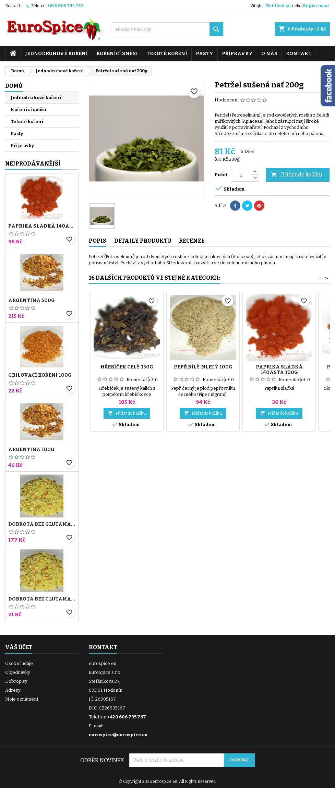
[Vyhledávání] (168, 29)
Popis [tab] (97, 241)
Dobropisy (16, 681)
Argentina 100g (31, 449)
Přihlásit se (278, 5)
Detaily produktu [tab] (142, 241)
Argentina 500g (31, 300)
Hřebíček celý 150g (126, 367)
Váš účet (18, 647)
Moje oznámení (21, 699)
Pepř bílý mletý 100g (203, 367)
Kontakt (12, 5)
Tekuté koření (166, 54)
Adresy (13, 690)
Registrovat (316, 5)
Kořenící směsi (117, 54)
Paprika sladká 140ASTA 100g (41, 226)
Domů (14, 86)
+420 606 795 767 (65, 5)
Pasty (204, 54)
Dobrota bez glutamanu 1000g (41, 524)
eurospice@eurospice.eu (118, 734)
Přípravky (237, 54)
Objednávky (17, 672)
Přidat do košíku (296, 175)
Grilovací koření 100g (40, 375)
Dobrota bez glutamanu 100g (41, 599)
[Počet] (241, 175)
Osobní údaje (19, 663)
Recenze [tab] (192, 241)
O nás (269, 54)
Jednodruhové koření (56, 54)
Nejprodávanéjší (33, 163)
